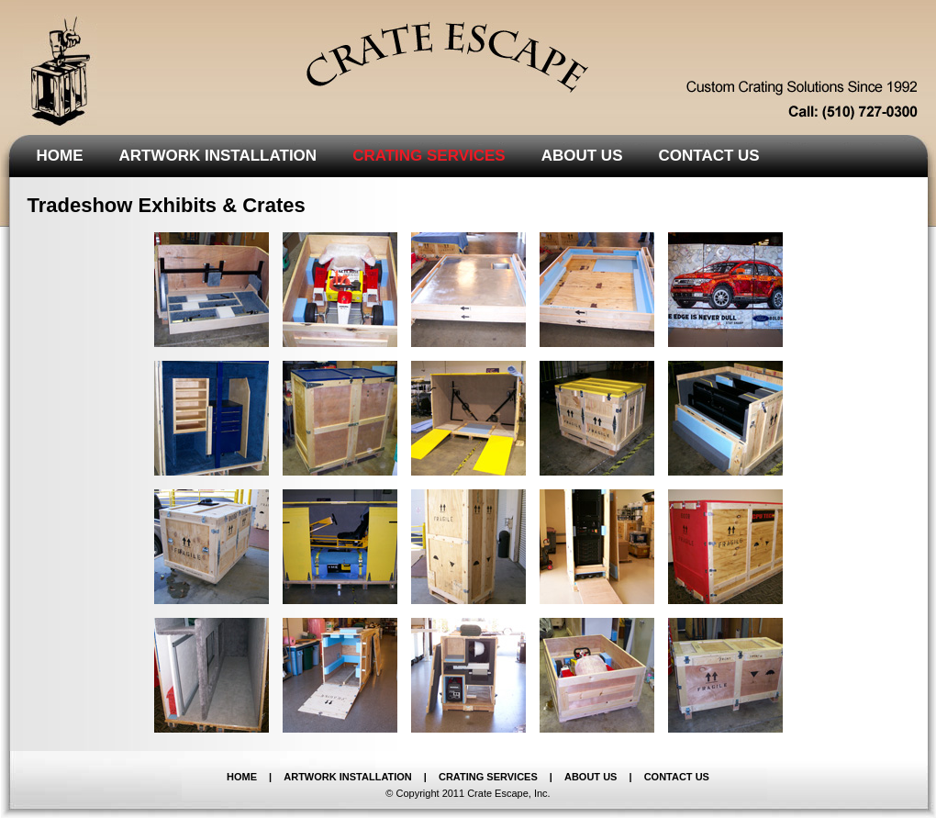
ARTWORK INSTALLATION (348, 776)
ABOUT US (590, 776)
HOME (242, 776)
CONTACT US (676, 776)
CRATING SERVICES (488, 776)
